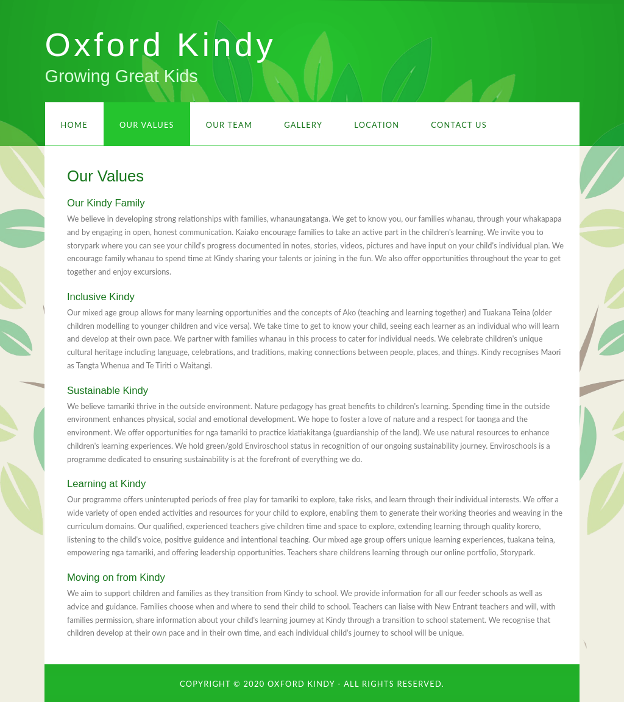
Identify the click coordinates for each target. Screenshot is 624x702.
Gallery (303, 125)
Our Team (229, 125)
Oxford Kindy (161, 44)
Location (376, 125)
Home (74, 125)
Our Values (146, 125)
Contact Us (459, 125)
